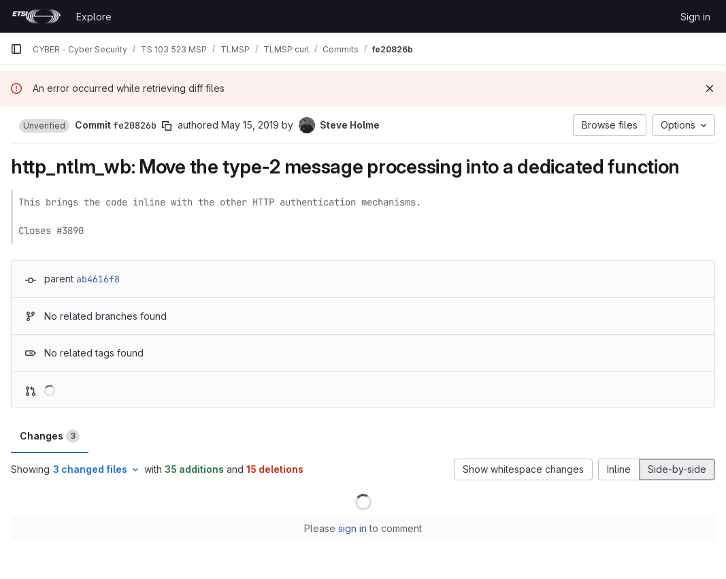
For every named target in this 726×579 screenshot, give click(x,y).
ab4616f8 (98, 279)
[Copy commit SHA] (167, 126)
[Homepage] (36, 16)
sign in (352, 528)
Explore (94, 16)
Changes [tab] (50, 436)
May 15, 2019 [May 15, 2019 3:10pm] (250, 125)
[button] (44, 126)
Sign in (695, 16)
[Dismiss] (710, 88)
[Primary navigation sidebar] (16, 49)
